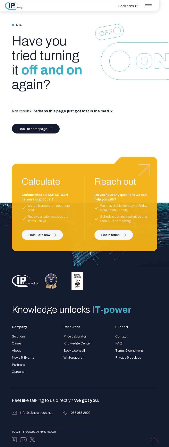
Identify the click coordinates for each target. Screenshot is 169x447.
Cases (17, 343)
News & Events (23, 357)
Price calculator (75, 336)
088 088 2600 (81, 412)
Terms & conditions (129, 350)
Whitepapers (73, 357)
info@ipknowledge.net (36, 412)
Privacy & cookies (128, 357)
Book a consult (74, 350)
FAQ (118, 343)
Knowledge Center (77, 343)
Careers (18, 371)
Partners (18, 364)
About (16, 350)
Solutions (19, 336)
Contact (121, 336)
